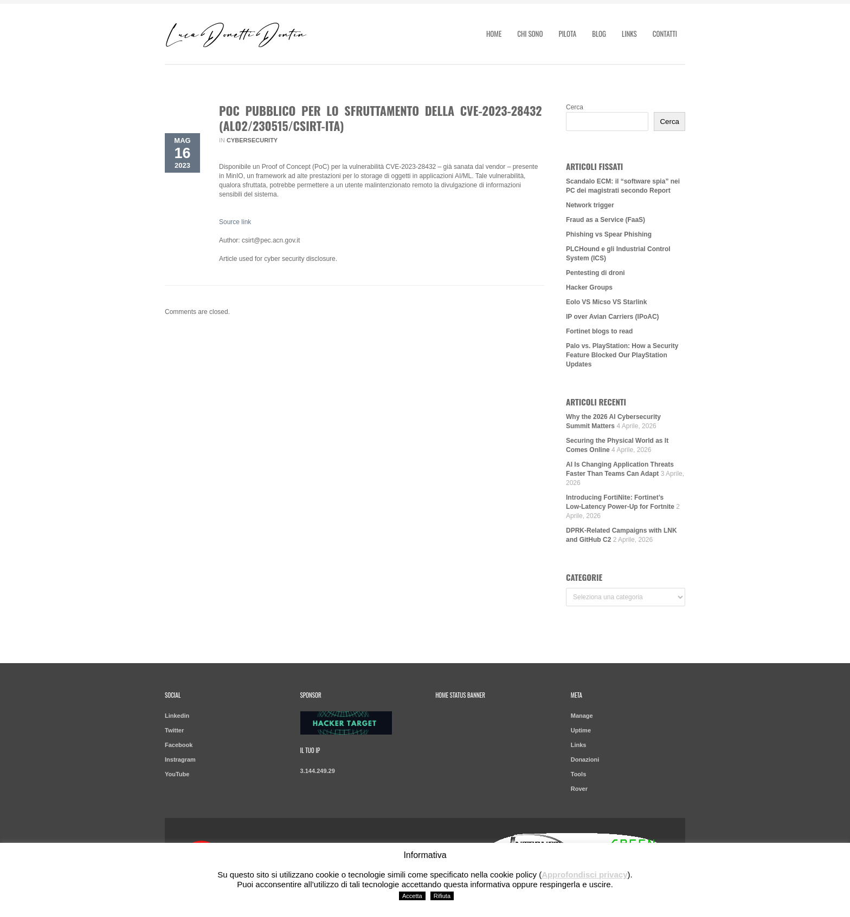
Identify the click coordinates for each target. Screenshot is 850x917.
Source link (235, 222)
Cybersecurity (252, 140)
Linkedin (177, 715)
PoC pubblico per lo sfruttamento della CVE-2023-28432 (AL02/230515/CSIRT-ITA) (380, 118)
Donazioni (585, 759)
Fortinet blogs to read (599, 331)
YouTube (177, 774)
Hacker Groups (589, 287)
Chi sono (530, 33)
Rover (579, 788)
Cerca (574, 107)
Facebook (178, 745)
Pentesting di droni (595, 273)
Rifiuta (442, 896)
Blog (599, 33)
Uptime (581, 730)
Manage (582, 715)
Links (629, 33)
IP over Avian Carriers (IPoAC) (612, 316)
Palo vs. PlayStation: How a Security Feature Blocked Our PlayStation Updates (622, 355)
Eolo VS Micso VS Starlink (606, 302)
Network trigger (590, 205)
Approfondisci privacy (584, 874)
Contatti (665, 33)
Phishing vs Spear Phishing (609, 234)
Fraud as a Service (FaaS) (605, 220)
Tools (579, 774)
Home (493, 33)
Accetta (412, 896)
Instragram (180, 759)
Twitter (174, 730)
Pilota (567, 33)
